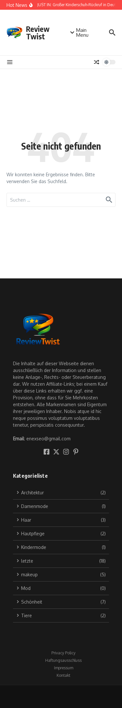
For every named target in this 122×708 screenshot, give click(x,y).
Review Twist (37, 32)
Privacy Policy (63, 652)
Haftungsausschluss (63, 660)
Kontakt (63, 675)
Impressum (63, 667)
